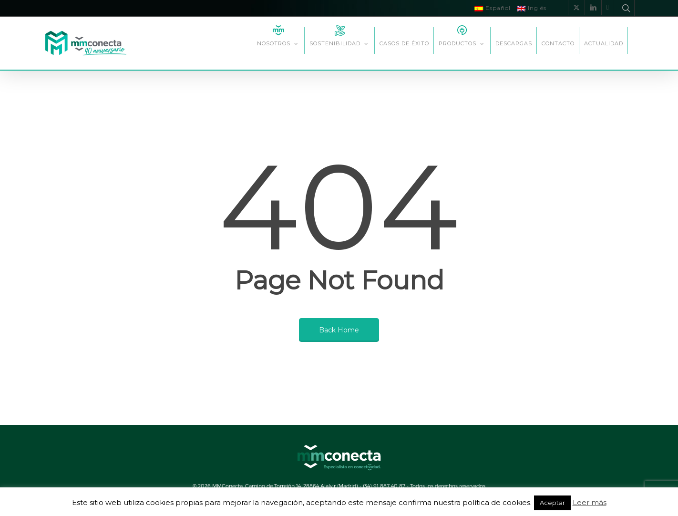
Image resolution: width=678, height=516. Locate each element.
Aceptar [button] (552, 502)
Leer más (589, 502)
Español (493, 7)
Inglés (531, 7)
